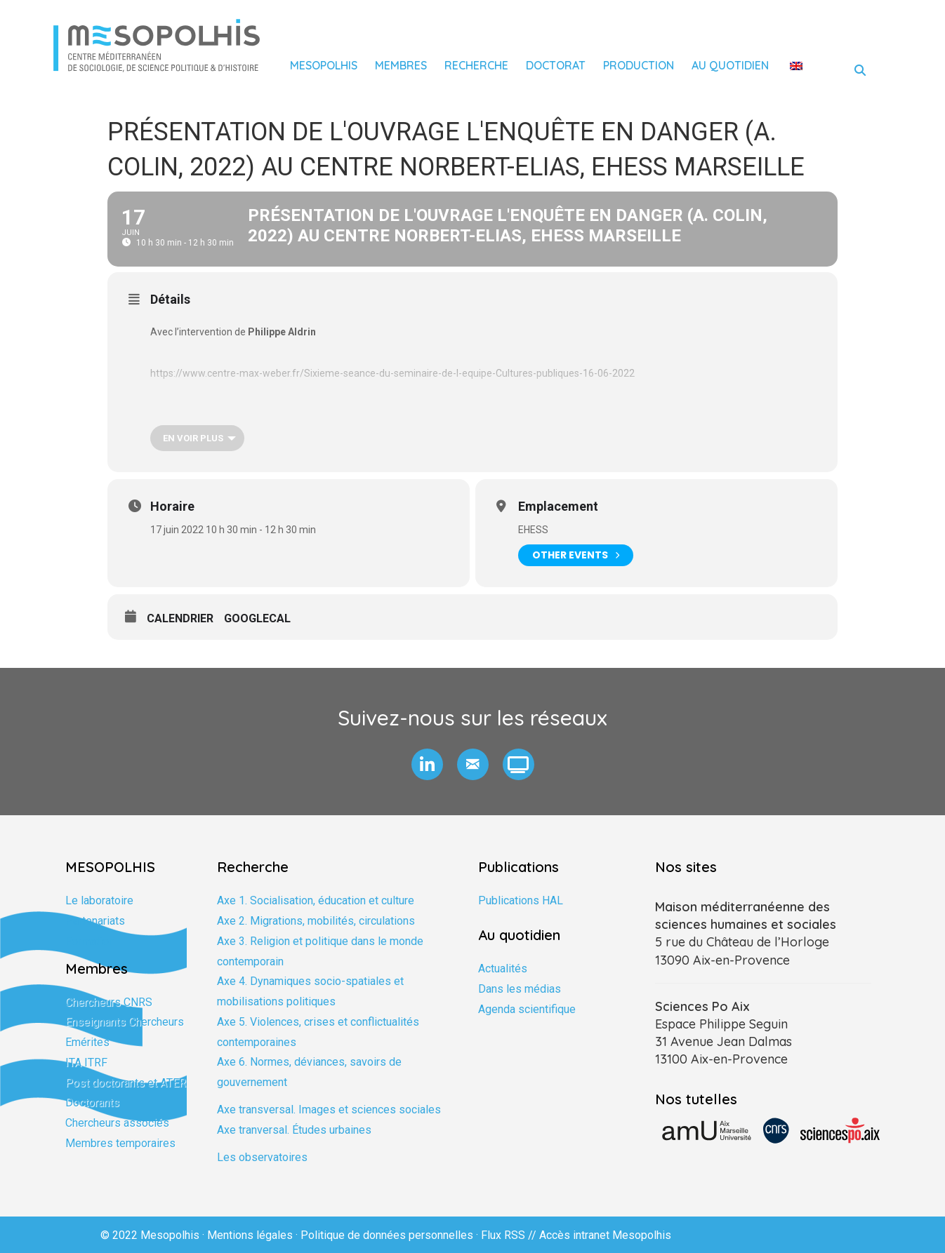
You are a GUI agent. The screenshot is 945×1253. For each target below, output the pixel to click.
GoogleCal (257, 618)
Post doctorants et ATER (125, 1083)
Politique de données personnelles (386, 1235)
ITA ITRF (86, 1062)
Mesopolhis (323, 65)
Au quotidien (730, 65)
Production (638, 65)
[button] (427, 764)
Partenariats (95, 920)
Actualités (502, 968)
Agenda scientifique (527, 1009)
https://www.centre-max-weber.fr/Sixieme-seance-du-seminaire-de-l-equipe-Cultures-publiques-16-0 (376, 373)
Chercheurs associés (117, 1123)
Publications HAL (520, 900)
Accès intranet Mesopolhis (605, 1235)
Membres (401, 65)
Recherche (476, 65)
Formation (89, 941)
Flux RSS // (510, 1235)
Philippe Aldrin (282, 331)
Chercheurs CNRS (108, 1002)
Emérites (87, 1042)
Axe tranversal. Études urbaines (294, 1130)
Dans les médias (519, 989)
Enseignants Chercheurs (124, 1021)
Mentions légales (250, 1235)
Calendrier (180, 618)
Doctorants (92, 1102)
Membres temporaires (120, 1143)
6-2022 (619, 373)
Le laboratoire (99, 900)
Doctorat (556, 65)
